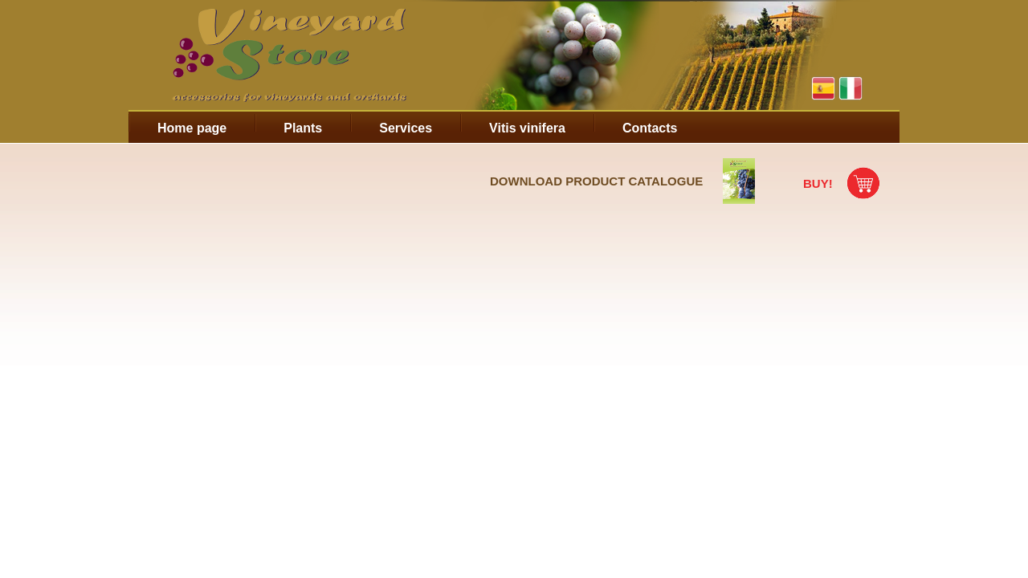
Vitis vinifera (527, 128)
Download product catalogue (596, 181)
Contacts (649, 128)
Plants (303, 128)
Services (405, 128)
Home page (191, 128)
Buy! (818, 183)
